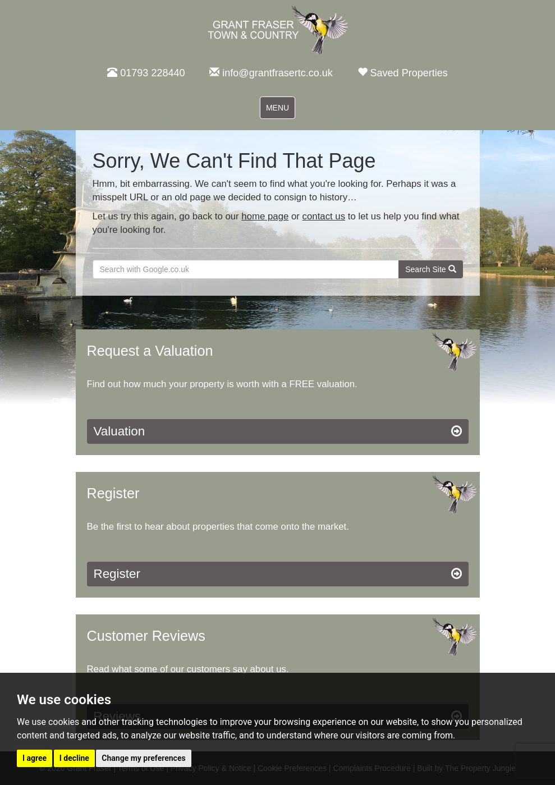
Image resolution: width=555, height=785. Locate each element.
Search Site (430, 269)
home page (264, 216)
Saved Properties (402, 73)
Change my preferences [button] (143, 758)
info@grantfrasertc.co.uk (270, 73)
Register (278, 574)
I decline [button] (74, 758)
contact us (324, 216)
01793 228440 (146, 73)
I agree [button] (34, 758)
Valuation (278, 431)
